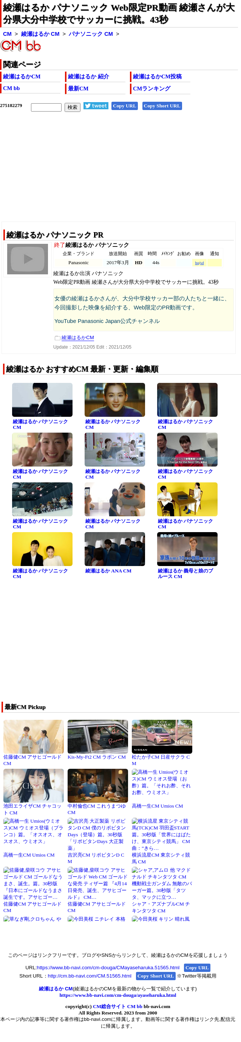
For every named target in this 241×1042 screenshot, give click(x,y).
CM (7, 34)
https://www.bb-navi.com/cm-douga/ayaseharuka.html (117, 995)
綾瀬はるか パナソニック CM (40, 424)
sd (202, 263)
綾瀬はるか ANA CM (108, 571)
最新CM (78, 89)
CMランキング (151, 89)
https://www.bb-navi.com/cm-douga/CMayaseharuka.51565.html (108, 967)
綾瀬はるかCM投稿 (157, 76)
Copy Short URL (162, 106)
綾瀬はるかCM (21, 76)
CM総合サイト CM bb (117, 1006)
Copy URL (124, 106)
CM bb (11, 88)
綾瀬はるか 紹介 (88, 76)
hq (197, 263)
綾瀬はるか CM (40, 34)
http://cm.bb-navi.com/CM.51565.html (89, 976)
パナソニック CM (91, 34)
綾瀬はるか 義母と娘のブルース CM (185, 573)
